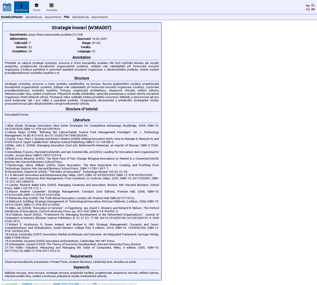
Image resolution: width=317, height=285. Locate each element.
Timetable (51, 6)
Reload (56, 284)
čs (313, 5)
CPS (94, 284)
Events (36, 6)
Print (64, 284)
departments (53, 17)
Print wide (74, 284)
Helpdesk (26, 284)
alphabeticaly (33, 17)
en (313, 9)
